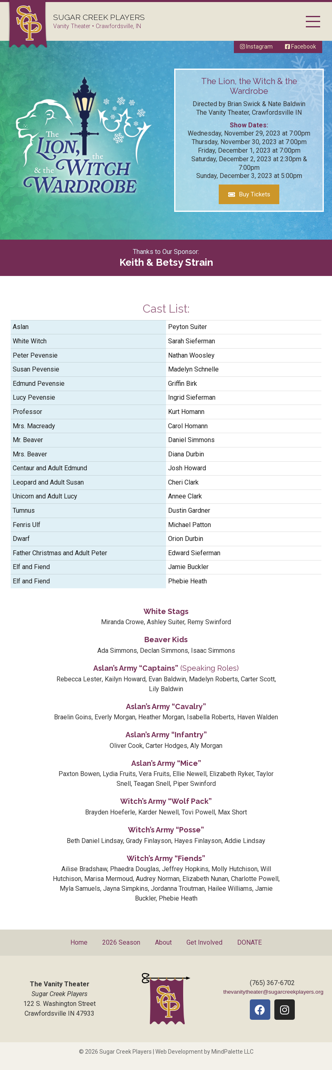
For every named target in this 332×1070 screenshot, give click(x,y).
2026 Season (121, 942)
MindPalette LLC (232, 1051)
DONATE (249, 942)
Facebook (300, 46)
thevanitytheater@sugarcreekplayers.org (273, 992)
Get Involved (204, 942)
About (163, 942)
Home (78, 942)
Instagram (256, 46)
